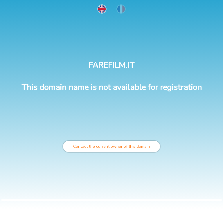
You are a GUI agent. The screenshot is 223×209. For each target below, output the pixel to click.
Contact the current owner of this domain (111, 146)
